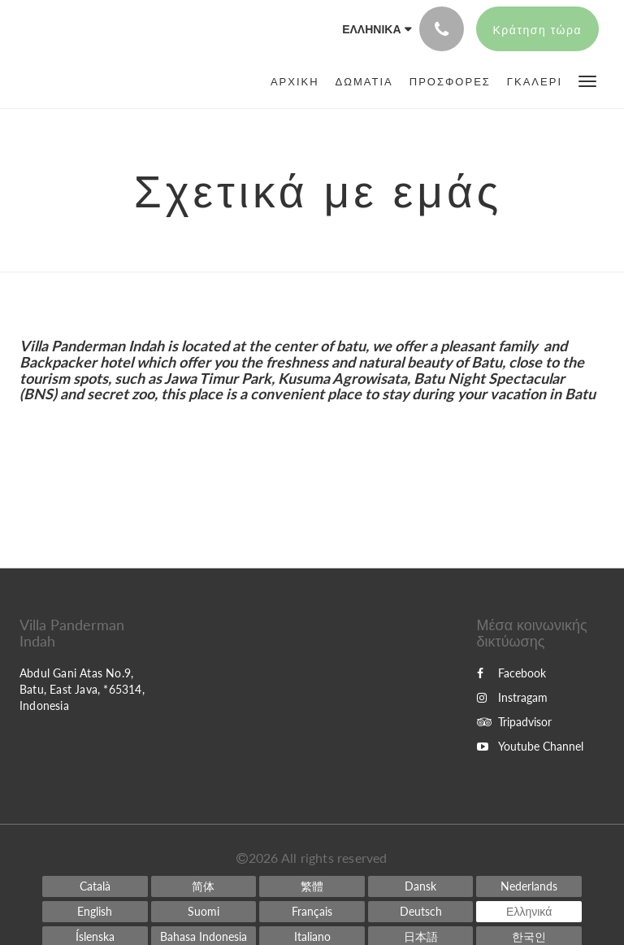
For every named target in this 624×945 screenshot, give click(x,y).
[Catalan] (95, 886)
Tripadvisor (514, 722)
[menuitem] (299, 81)
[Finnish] (204, 911)
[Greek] (529, 911)
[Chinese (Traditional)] (312, 886)
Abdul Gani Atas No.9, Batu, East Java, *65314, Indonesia (82, 689)
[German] (421, 911)
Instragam (512, 697)
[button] (587, 80)
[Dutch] (529, 886)
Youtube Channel (530, 746)
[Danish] (421, 886)
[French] (312, 911)
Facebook (511, 673)
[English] (95, 911)
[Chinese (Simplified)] (204, 886)
